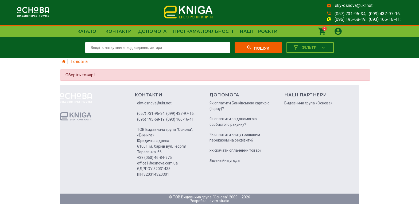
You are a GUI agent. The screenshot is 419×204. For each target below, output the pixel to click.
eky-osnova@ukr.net (354, 5)
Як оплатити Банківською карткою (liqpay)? (240, 106)
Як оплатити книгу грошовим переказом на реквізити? (235, 137)
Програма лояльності (203, 31)
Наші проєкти (259, 31)
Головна (79, 62)
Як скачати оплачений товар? (236, 150)
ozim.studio (219, 201)
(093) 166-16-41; (385, 19)
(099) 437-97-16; (385, 13)
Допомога (152, 31)
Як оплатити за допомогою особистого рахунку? (233, 122)
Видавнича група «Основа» (308, 103)
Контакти (118, 31)
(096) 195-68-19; (350, 19)
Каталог (88, 31)
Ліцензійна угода (225, 160)
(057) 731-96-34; (350, 13)
